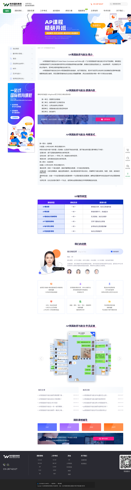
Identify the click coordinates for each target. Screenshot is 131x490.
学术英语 (69, 467)
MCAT (54, 463)
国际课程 (18, 11)
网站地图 (60, 483)
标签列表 (53, 483)
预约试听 (102, 439)
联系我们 (84, 463)
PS (69, 460)
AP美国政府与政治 (50, 48)
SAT (47, 427)
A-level (40, 460)
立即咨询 (103, 119)
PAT (54, 473)
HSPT (113, 427)
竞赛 (69, 474)
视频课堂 (81, 11)
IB (39, 473)
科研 (69, 470)
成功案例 (56, 11)
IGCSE (40, 463)
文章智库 (94, 11)
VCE (39, 470)
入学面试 (69, 463)
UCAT (54, 460)
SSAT (69, 427)
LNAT (54, 467)
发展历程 (84, 460)
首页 (7, 11)
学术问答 (107, 11)
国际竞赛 (30, 11)
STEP (54, 470)
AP (42, 48)
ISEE (91, 427)
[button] (41, 358)
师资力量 (69, 11)
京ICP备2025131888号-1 (44, 483)
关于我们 (119, 11)
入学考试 (43, 11)
